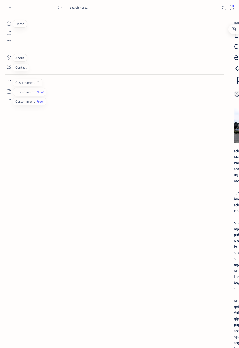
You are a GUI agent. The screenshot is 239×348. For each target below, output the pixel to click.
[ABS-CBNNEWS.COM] (187, 247)
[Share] (156, 59)
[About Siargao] (219, 236)
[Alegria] (197, 125)
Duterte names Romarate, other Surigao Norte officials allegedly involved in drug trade (205, 139)
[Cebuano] (42, 23)
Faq (220, 286)
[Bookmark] (232, 8)
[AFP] (219, 259)
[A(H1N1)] (187, 236)
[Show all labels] (183, 271)
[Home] (9, 23)
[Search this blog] (92, 7)
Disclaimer (191, 286)
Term (176, 286)
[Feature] (51, 283)
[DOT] (197, 156)
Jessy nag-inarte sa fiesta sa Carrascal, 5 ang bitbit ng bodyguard (204, 110)
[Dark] (223, 8)
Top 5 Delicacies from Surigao (206, 77)
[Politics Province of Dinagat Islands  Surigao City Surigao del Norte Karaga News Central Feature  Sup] (187, 224)
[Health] (70, 283)
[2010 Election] (219, 224)
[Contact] (9, 67)
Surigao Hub (43, 339)
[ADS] (187, 259)
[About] (9, 57)
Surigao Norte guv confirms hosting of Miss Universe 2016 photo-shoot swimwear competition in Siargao (206, 170)
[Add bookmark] (144, 59)
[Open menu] (9, 8)
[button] (86, 283)
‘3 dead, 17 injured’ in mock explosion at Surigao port (203, 195)
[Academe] (219, 247)
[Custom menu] (9, 82)
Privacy (208, 286)
